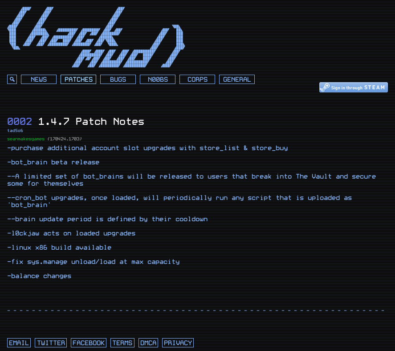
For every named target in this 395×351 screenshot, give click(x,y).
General (237, 80)
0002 (19, 121)
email (19, 343)
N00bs (158, 80)
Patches (79, 80)
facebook (89, 343)
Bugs (118, 80)
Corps (197, 80)
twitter (51, 343)
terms (122, 343)
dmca (148, 343)
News (39, 80)
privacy (178, 343)
